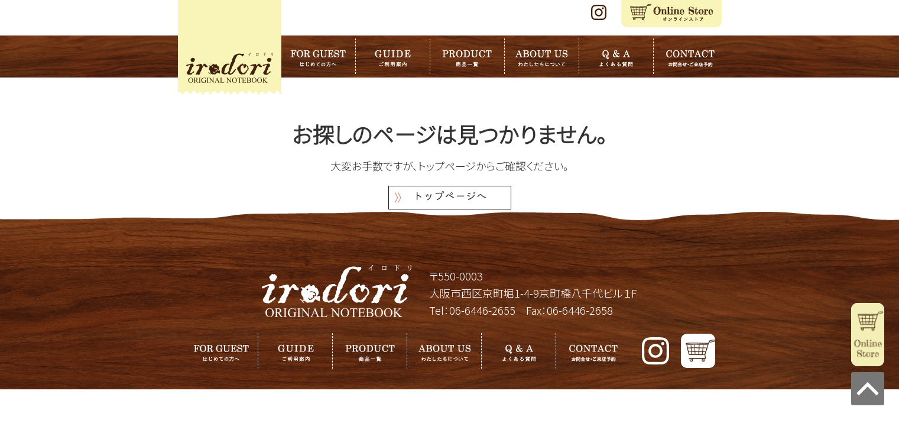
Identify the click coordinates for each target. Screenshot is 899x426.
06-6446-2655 (482, 310)
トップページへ (450, 197)
